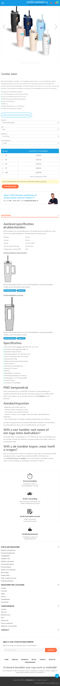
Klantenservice (5, 615)
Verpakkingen (5, 599)
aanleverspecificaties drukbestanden (16, 115)
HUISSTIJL (52, 659)
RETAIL (34, 659)
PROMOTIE (24, 659)
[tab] (30, 215)
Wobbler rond (5, 558)
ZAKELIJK (15, 659)
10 (6, 155)
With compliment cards (8, 578)
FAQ (2, 618)
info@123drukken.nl (31, 201)
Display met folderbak (8, 570)
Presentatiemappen (7, 564)
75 (6, 168)
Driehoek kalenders (7, 581)
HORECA (42, 659)
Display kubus (5, 575)
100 (6, 172)
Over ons (4, 612)
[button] (4, 27)
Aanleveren (4, 620)
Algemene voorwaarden (9, 626)
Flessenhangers (6, 567)
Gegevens (6, 215)
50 (6, 164)
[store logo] (40, 3)
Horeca (3, 596)
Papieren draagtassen (8, 550)
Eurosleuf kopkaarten (8, 553)
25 (6, 159)
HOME (6, 659)
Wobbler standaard (7, 561)
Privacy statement (7, 623)
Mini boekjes (5, 572)
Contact (3, 609)
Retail (3, 594)
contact (41, 396)
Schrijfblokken (5, 556)
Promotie (4, 591)
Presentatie (4, 602)
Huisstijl (3, 588)
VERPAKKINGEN (30, 662)
